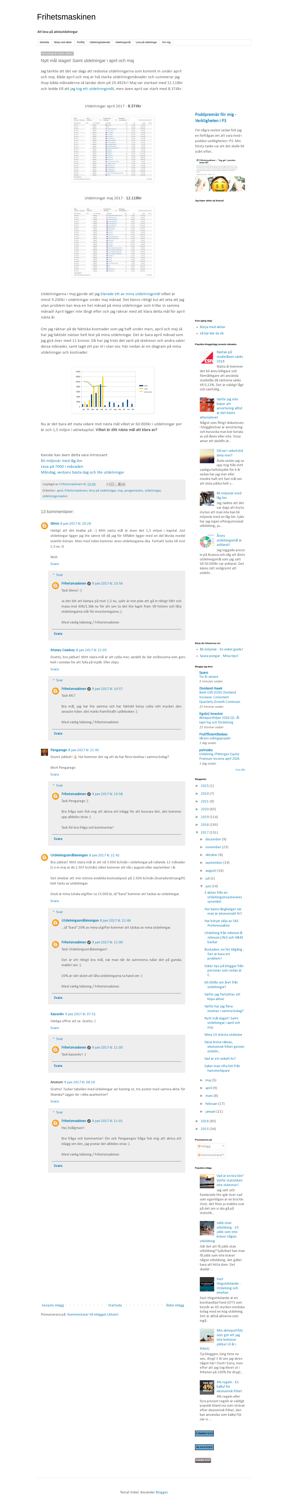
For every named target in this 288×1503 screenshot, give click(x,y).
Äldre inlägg (175, 1305)
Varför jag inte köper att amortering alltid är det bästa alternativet (221, 409)
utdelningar (153, 490)
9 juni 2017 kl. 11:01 (107, 1121)
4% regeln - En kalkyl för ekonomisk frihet (229, 1386)
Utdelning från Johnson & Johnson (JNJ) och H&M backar (223, 937)
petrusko (206, 750)
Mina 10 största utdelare (223, 1035)
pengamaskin (133, 490)
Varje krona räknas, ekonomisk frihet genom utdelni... (224, 1046)
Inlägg (204, 1146)
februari (211, 1104)
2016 (205, 1121)
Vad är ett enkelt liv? (220, 1059)
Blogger (162, 1492)
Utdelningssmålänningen (69, 855)
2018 (205, 825)
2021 (205, 801)
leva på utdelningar (102, 490)
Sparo (203, 673)
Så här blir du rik (212, 333)
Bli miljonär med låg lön (61, 461)
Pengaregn (58, 750)
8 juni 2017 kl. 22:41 (104, 855)
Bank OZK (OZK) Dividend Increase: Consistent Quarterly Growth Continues (219, 697)
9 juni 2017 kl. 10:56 (107, 584)
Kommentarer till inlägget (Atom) (92, 1315)
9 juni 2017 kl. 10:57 (107, 689)
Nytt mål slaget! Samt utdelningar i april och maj (222, 1023)
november (213, 847)
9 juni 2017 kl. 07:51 (80, 1014)
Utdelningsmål (123, 42)
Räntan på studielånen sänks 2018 (230, 356)
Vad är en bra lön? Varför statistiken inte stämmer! (230, 1180)
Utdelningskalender (100, 42)
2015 (205, 1129)
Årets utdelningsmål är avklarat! (229, 540)
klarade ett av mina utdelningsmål (130, 294)
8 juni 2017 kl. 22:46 (115, 921)
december (213, 839)
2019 (205, 817)
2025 (205, 786)
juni (208, 886)
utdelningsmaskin (54, 496)
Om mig (166, 42)
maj (120, 490)
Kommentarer (210, 1155)
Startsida (44, 42)
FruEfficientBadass (213, 734)
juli (208, 879)
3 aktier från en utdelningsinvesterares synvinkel (223, 897)
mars (209, 1096)
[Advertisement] (113, 1267)
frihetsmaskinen (76, 490)
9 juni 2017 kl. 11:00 (107, 942)
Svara (54, 564)
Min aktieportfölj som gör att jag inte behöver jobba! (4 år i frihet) (221, 1340)
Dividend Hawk (210, 689)
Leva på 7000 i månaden (62, 467)
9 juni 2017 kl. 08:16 (79, 1082)
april (60, 490)
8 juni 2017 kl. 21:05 (91, 650)
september (214, 863)
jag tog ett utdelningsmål (92, 89)
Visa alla (240, 769)
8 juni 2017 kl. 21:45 (83, 750)
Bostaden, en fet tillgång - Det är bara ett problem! (224, 954)
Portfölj (80, 42)
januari (210, 1112)
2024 (205, 794)
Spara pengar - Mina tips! (219, 656)
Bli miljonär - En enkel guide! (221, 649)
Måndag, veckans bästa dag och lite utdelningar (82, 472)
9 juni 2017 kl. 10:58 (107, 794)
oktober (211, 855)
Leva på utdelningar (146, 42)
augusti (211, 871)
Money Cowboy (62, 650)
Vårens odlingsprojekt (215, 738)
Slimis (54, 524)
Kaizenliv (57, 1014)
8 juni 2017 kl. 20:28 (75, 524)
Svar (59, 575)
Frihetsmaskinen (66, 16)
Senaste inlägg (53, 1305)
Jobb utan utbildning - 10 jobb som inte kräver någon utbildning (219, 1232)
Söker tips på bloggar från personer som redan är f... (223, 970)
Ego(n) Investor (211, 714)
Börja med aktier (63, 42)
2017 (205, 833)
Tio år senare (208, 677)
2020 (205, 809)
